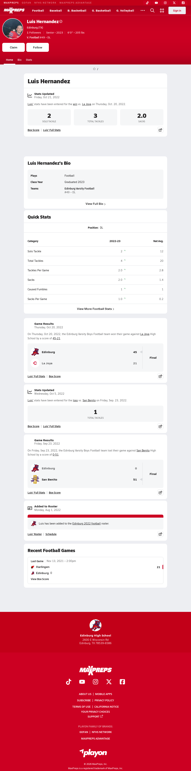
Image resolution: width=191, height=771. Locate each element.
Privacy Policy (104, 700)
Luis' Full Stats (52, 130)
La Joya (86, 104)
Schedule (51, 534)
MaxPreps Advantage (76, 2)
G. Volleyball (125, 10)
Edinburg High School (95, 628)
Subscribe (84, 700)
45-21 (56, 338)
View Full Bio (96, 203)
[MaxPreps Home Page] (94, 69)
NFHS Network (45, 2)
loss (75, 400)
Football (38, 10)
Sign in (177, 10)
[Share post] (160, 130)
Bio (19, 59)
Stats (29, 59)
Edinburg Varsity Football (79, 188)
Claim (13, 47)
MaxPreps (11, 2)
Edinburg (43, 351)
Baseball (56, 10)
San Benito (89, 400)
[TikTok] (147, 3)
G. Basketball (101, 10)
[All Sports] (143, 10)
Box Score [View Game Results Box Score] (55, 376)
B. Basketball (77, 10)
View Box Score (40, 579)
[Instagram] (165, 3)
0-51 (56, 454)
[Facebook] (183, 3)
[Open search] (152, 10)
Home (9, 59)
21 (135, 363)
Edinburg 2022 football (86, 523)
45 (135, 352)
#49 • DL (39, 37)
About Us (85, 694)
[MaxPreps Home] (14, 10)
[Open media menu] (162, 10)
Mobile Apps (103, 694)
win (75, 104)
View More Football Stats (95, 308)
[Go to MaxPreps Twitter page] (109, 682)
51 (135, 479)
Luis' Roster (35, 534)
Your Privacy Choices (95, 711)
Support (95, 716)
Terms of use (81, 706)
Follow (37, 47)
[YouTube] (156, 3)
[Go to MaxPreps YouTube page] (82, 682)
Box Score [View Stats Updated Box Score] (33, 130)
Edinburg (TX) (35, 27)
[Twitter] (174, 3)
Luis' (30, 104)
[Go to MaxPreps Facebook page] (122, 682)
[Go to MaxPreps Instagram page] (95, 682)
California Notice (106, 706)
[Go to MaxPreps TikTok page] (69, 682)
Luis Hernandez (44, 21)
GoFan (26, 2)
